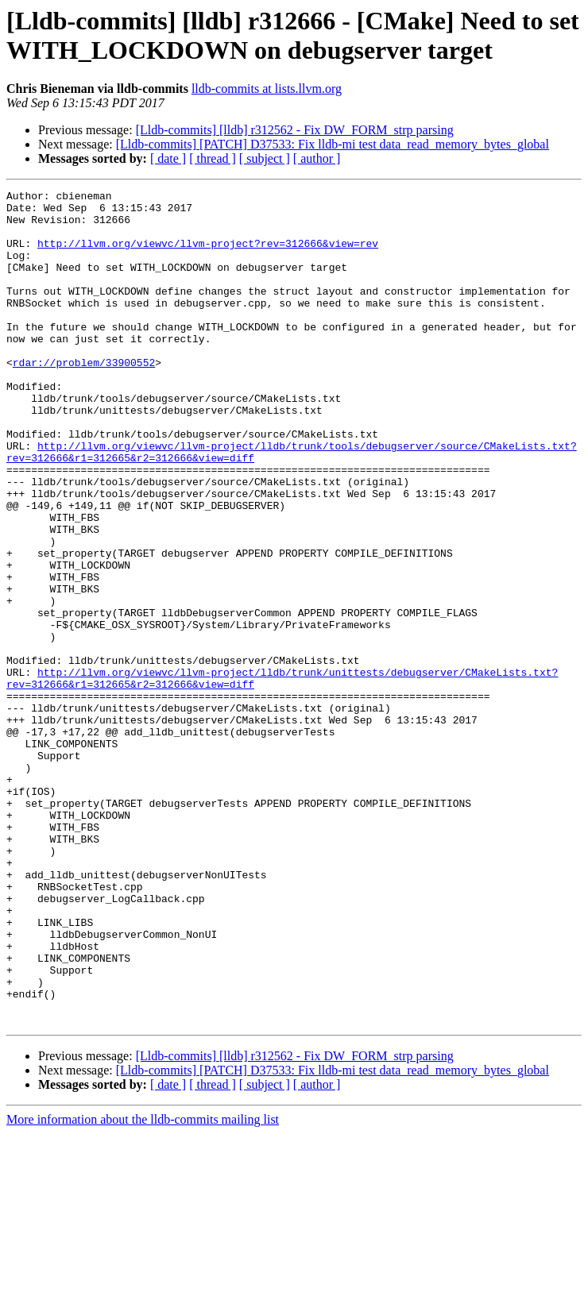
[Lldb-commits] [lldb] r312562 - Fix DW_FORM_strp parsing (295, 130)
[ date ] (168, 158)
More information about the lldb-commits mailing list (142, 1286)
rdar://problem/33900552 (84, 398)
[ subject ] (264, 158)
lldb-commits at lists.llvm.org (266, 88)
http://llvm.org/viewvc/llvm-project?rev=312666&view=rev (207, 255)
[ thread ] (212, 158)
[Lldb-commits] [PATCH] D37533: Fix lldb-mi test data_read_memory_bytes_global (332, 144)
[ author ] (317, 158)
